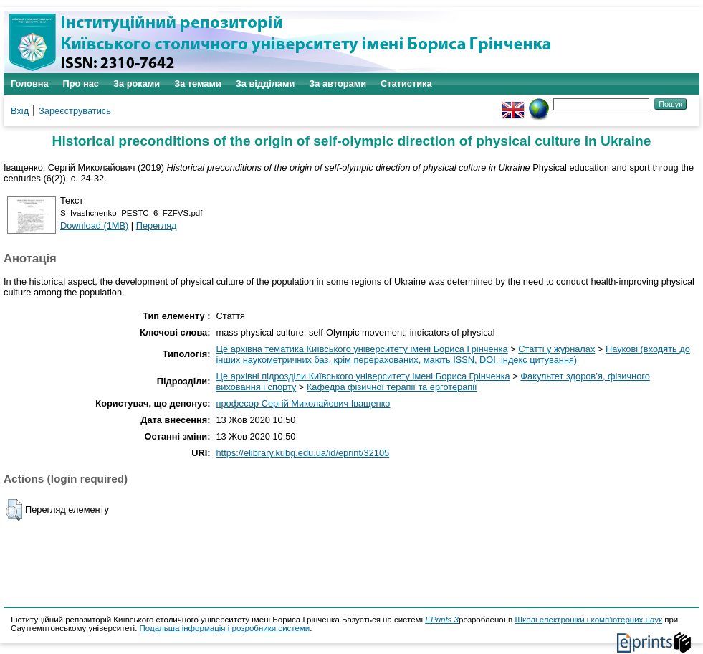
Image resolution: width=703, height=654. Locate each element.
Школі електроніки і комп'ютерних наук (588, 619)
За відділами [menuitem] (265, 83)
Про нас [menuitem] (81, 83)
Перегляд (156, 225)
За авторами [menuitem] (337, 83)
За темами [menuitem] (197, 83)
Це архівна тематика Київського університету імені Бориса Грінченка (362, 348)
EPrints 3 (442, 619)
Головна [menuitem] (30, 83)
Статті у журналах (556, 348)
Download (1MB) (94, 225)
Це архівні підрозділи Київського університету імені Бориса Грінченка (363, 376)
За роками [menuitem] (136, 83)
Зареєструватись (75, 110)
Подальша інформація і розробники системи (225, 628)
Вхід (20, 110)
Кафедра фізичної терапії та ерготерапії (392, 387)
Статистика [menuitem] (406, 83)
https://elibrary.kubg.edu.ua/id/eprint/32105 (303, 452)
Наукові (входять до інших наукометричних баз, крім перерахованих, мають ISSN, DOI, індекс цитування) (453, 354)
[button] (14, 510)
